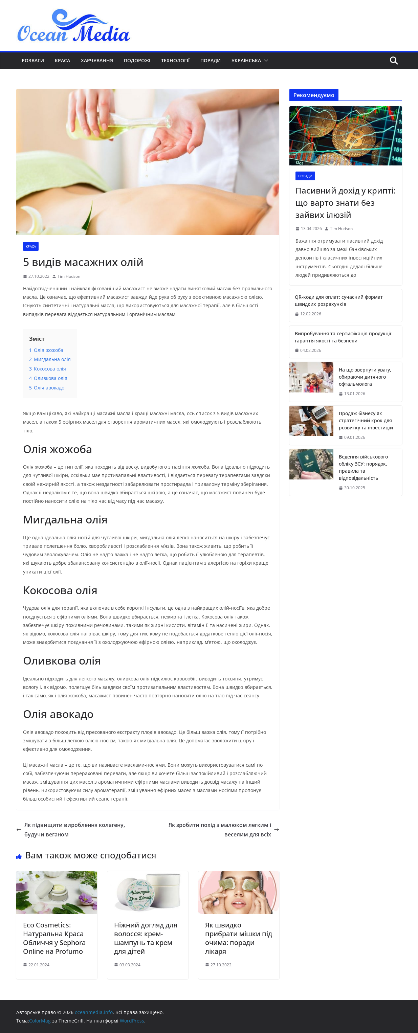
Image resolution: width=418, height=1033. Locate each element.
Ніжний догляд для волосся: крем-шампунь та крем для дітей (145, 938)
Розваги (33, 60)
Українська (246, 60)
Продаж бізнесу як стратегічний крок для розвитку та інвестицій (366, 420)
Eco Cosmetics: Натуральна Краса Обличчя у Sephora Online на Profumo (54, 938)
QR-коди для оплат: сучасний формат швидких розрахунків (339, 300)
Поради (210, 60)
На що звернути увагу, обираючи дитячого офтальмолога (365, 376)
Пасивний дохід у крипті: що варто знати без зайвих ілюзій (345, 202)
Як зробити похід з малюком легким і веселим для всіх (224, 829)
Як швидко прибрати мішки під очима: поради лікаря (238, 938)
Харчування (97, 60)
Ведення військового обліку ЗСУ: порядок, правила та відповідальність (363, 467)
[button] (264, 60)
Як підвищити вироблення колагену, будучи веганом (70, 829)
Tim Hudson (69, 276)
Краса (62, 60)
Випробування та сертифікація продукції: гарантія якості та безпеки (344, 337)
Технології (175, 60)
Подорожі (137, 60)
